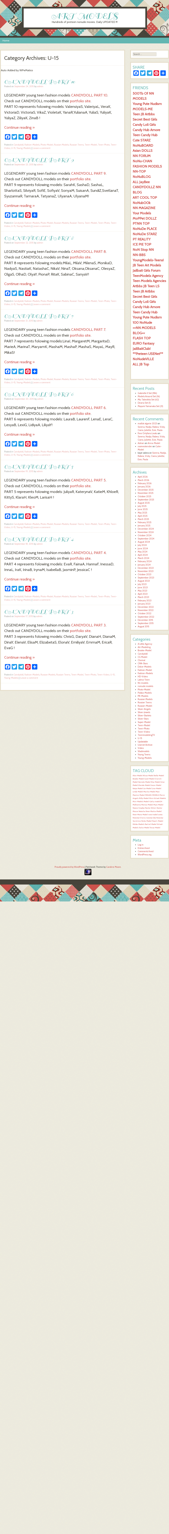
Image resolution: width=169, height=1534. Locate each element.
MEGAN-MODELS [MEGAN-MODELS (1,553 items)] (152, 795)
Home (6, 40)
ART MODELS (84, 16)
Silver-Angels (144, 709)
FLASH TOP (142, 338)
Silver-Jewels (144, 712)
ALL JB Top (141, 364)
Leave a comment (41, 148)
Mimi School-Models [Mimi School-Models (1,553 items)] (157, 798)
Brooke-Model (144, 650)
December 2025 (146, 490)
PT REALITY (142, 239)
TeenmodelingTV (146, 735)
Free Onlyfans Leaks (147, 433)
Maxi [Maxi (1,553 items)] (158, 792)
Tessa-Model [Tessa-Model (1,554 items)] (155, 828)
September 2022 (146, 617)
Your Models (142, 213)
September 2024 (146, 538)
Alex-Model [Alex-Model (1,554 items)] (137, 775)
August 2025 (144, 503)
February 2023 (144, 600)
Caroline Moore (113, 867)
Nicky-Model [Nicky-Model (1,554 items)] (146, 821)
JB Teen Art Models (147, 265)
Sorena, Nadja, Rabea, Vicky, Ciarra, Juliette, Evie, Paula (152, 456)
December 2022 (146, 607)
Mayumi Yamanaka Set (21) (150, 406)
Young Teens (144, 754)
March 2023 (143, 597)
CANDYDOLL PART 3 (38, 611)
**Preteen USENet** (148, 354)
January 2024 (144, 565)
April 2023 (143, 594)
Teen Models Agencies (149, 281)
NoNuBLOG (142, 176)
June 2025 (143, 509)
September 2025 (146, 499)
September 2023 (146, 577)
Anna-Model (154, 443)
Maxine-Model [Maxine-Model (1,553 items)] (139, 795)
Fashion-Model (145, 670)
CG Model (142, 657)
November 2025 (145, 493)
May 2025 (142, 512)
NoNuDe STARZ (145, 234)
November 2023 (145, 571)
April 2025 (143, 516)
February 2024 (145, 561)
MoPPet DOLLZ (144, 218)
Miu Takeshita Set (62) (148, 399)
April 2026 (143, 476)
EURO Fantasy (143, 343)
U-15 (13, 148)
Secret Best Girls (145, 119)
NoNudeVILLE (143, 359)
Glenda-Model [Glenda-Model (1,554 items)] (144, 785)
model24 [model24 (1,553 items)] (158, 801)
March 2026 (143, 480)
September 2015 (146, 623)
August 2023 (144, 581)
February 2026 (145, 483)
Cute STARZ (142, 140)
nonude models (145, 686)
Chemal (141, 660)
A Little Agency (145, 644)
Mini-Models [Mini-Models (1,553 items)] (138, 801)
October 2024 (144, 535)
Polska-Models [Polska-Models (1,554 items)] (138, 824)
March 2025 (143, 519)
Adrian (141, 443)
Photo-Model (47, 144)
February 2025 (144, 522)
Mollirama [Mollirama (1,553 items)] (137, 805)
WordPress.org (144, 854)
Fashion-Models (32, 144)
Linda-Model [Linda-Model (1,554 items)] (138, 792)
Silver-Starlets (144, 715)
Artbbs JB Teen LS (146, 286)
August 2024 (144, 542)
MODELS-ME (143, 109)
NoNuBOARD (143, 145)
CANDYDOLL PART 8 (39, 238)
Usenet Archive (145, 745)
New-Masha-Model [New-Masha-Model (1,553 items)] (154, 811)
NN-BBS (139, 255)
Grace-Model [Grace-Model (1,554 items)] (156, 785)
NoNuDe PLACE (145, 229)
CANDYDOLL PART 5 (38, 466)
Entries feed (144, 848)
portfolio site (80, 101)
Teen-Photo (104, 144)
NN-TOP (139, 171)
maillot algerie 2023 (147, 423)
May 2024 (142, 551)
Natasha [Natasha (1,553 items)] (142, 811)
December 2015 (145, 620)
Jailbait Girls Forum (146, 270)
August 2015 (143, 626)
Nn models (143, 683)
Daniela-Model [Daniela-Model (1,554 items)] (144, 782)
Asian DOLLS (142, 150)
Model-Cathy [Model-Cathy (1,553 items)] (149, 801)
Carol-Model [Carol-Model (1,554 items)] (149, 779)
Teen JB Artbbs (144, 114)
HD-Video (143, 676)
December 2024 (146, 529)
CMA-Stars (143, 663)
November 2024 (146, 532)
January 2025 (144, 525)
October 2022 (144, 613)
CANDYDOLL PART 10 (39, 82)
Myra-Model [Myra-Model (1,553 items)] (158, 805)
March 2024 (143, 558)
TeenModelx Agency (148, 276)
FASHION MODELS (147, 166)
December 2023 (146, 568)
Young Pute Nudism (147, 104)
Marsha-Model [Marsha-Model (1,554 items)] (149, 792)
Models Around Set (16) (149, 396)
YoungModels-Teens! (148, 260)
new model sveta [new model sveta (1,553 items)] (155, 814)
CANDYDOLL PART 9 (39, 160)
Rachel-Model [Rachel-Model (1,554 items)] (150, 824)
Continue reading (19, 127)
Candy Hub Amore (146, 130)
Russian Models (61, 144)
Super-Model (144, 722)
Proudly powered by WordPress (69, 867)
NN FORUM (142, 156)
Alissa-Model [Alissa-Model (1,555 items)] (148, 775)
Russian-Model (145, 706)
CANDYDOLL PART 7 (38, 316)
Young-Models (23, 148)
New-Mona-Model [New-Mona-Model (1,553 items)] (140, 814)
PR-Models (143, 696)
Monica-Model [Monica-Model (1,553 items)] (147, 805)
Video (141, 748)
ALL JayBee (141, 182)
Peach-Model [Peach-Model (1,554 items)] (157, 821)
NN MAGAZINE (144, 208)
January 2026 (144, 486)
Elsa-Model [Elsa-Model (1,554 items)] (155, 782)
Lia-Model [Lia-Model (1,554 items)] (147, 788)
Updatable (143, 741)
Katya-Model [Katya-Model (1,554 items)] (138, 788)
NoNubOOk (141, 203)
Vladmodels (143, 751)
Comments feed (145, 851)
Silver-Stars (143, 718)
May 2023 (142, 590)
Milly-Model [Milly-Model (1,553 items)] (144, 798)
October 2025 (144, 496)
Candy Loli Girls (144, 124)
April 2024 (143, 555)
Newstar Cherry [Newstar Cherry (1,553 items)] (139, 818)
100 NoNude (142, 322)
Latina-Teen (144, 679)
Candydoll (18, 144)
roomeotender (145, 446)
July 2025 (142, 506)
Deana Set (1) (144, 403)
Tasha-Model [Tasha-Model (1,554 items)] (144, 828)
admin (40, 86)
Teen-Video (103, 674)
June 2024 (143, 548)
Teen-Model (91, 144)
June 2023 (143, 587)
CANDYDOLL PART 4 (39, 539)
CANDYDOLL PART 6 (39, 394)
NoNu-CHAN (142, 161)
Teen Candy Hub (145, 135)
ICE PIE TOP (142, 244)
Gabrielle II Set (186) (147, 393)
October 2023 (144, 574)
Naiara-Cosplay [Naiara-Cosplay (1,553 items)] (138, 808)
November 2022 (145, 610)
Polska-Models (145, 693)
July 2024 (142, 545)
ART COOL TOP (145, 197)
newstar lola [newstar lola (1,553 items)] (151, 818)
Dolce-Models (144, 666)
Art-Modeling (144, 647)
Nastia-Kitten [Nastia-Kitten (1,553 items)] (150, 808)
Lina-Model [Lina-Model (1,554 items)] (156, 788)
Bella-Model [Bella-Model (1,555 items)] (159, 775)
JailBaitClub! (141, 348)
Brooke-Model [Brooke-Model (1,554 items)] (138, 779)
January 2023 (144, 604)
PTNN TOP (141, 223)
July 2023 (142, 584)
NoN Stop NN (143, 249)
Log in (140, 844)
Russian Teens (77, 144)
